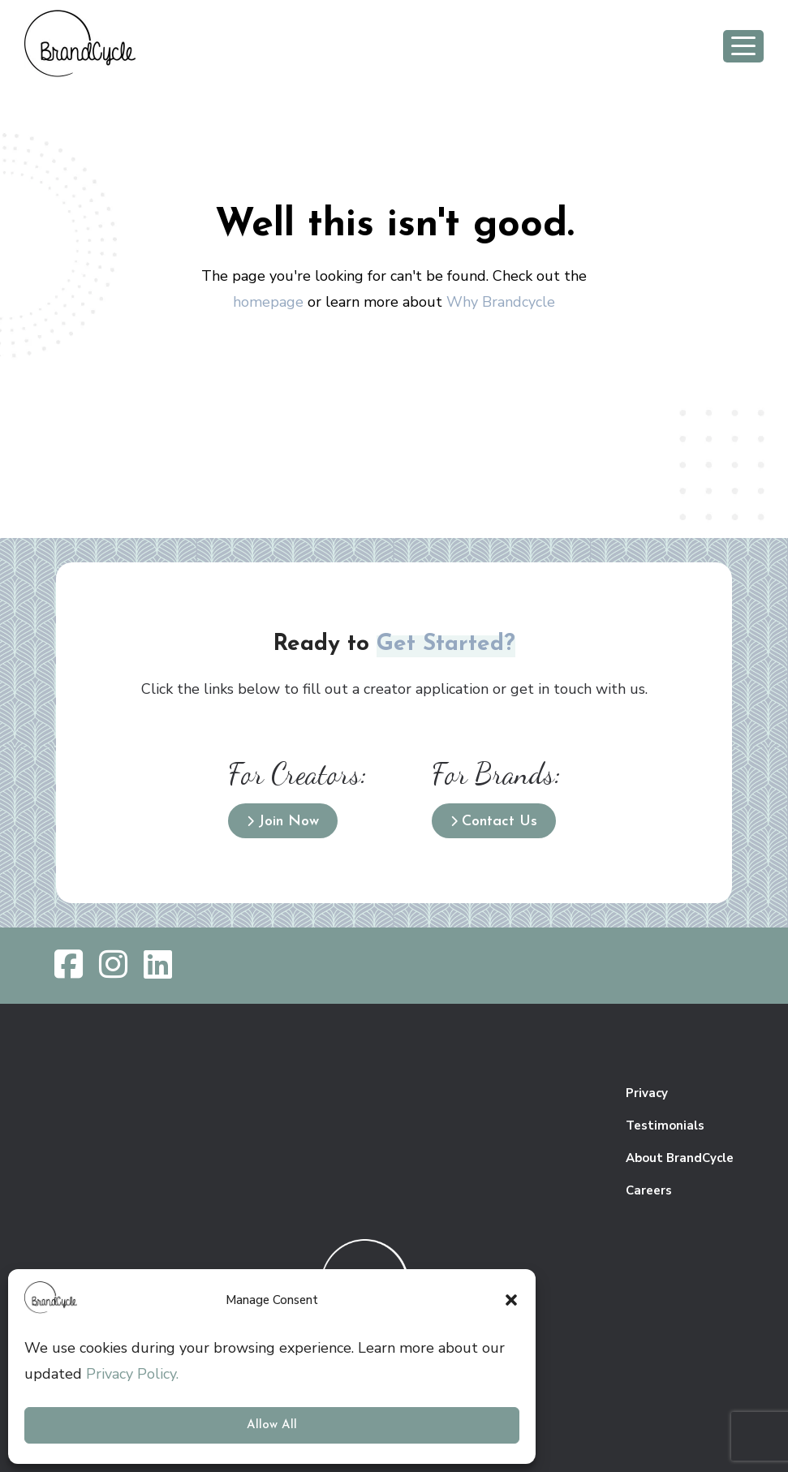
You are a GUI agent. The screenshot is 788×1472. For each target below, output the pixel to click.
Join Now (288, 821)
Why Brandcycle (500, 302)
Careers (649, 1190)
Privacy (647, 1093)
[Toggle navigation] (743, 46)
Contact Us (499, 821)
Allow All (272, 1425)
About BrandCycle (680, 1158)
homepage (268, 302)
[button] (511, 1300)
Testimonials (665, 1125)
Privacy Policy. (132, 1374)
